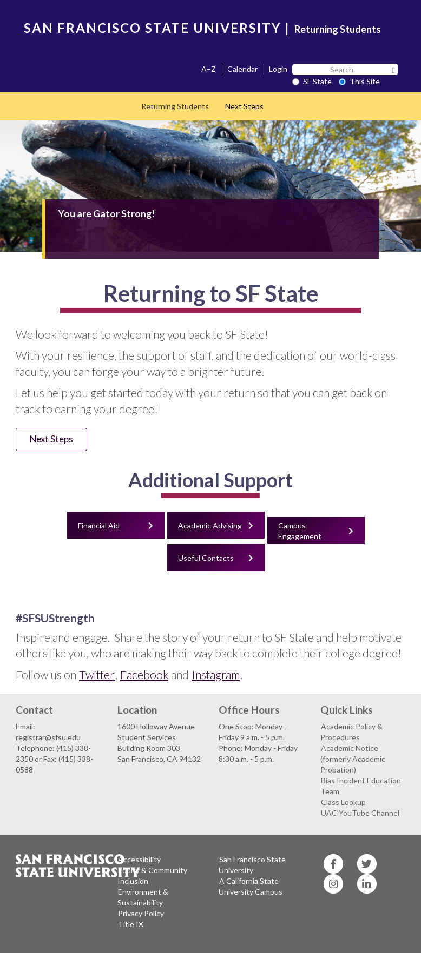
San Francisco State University (252, 865)
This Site (359, 81)
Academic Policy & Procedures (351, 732)
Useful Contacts (206, 557)
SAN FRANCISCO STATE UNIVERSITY (152, 28)
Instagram (216, 674)
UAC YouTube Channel (360, 812)
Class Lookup (343, 802)
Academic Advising (210, 525)
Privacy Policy (141, 913)
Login (278, 68)
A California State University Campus (250, 886)
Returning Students (337, 29)
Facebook (144, 674)
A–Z (208, 68)
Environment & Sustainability (142, 897)
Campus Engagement (299, 531)
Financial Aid (99, 525)
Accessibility (139, 859)
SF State (312, 81)
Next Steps (244, 106)
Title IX (130, 924)
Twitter (97, 674)
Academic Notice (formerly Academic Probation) (352, 758)
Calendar (242, 68)
